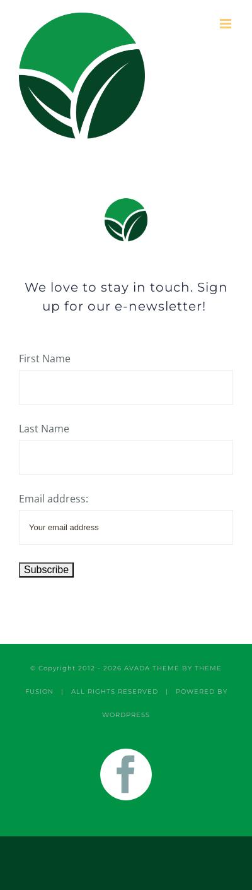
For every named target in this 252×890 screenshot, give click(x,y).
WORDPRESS (126, 715)
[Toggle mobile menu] (226, 23)
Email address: (53, 499)
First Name (45, 358)
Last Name (44, 429)
